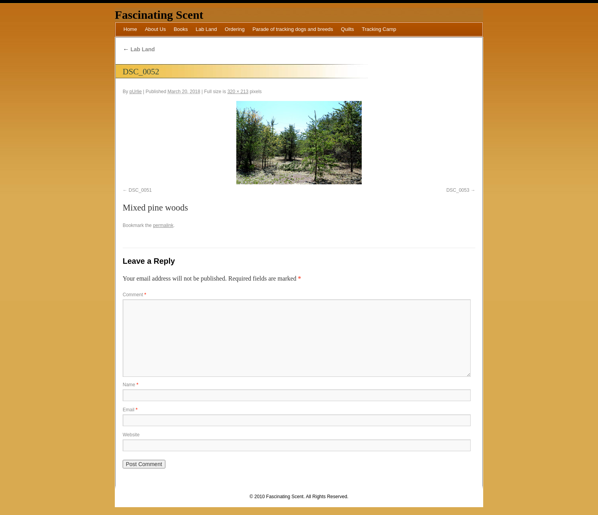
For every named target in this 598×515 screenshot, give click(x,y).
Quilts (347, 29)
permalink (163, 225)
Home (130, 29)
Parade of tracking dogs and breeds (292, 29)
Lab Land (206, 29)
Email (130, 409)
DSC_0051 (140, 190)
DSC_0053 (457, 190)
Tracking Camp (379, 29)
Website (131, 435)
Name (130, 384)
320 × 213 (237, 91)
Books (181, 29)
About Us (155, 29)
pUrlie (135, 91)
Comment (134, 294)
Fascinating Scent (159, 14)
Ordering (235, 29)
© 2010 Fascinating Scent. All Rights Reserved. (299, 496)
